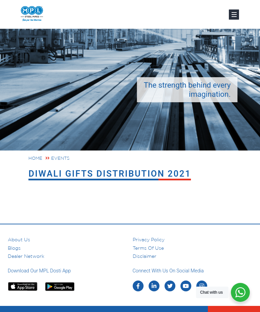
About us (19, 239)
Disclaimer (144, 256)
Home (35, 158)
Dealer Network (26, 256)
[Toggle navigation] (234, 14)
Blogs (14, 248)
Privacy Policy (149, 239)
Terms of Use (148, 248)
